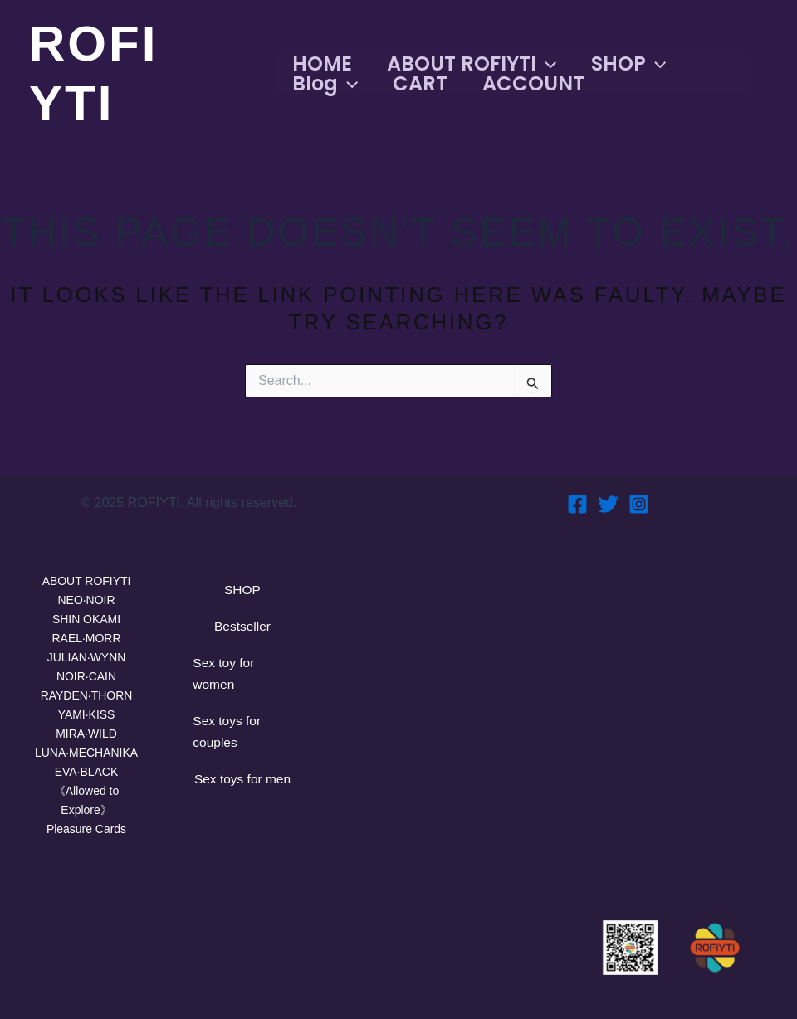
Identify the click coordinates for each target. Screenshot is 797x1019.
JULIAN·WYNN (86, 642)
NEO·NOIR (86, 580)
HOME (320, 64)
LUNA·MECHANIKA (86, 745)
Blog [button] (323, 84)
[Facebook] (577, 482)
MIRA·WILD (86, 724)
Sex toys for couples (233, 737)
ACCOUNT (542, 84)
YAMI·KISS (86, 704)
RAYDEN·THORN (86, 683)
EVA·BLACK (86, 765)
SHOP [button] (636, 64)
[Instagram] (638, 482)
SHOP (242, 571)
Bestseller (242, 614)
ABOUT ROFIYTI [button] (475, 64)
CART (423, 84)
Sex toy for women (230, 669)
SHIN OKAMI (86, 601)
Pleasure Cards (86, 827)
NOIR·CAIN (86, 663)
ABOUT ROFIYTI (86, 560)
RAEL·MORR (86, 622)
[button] (550, 64)
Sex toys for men (233, 804)
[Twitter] (608, 482)
